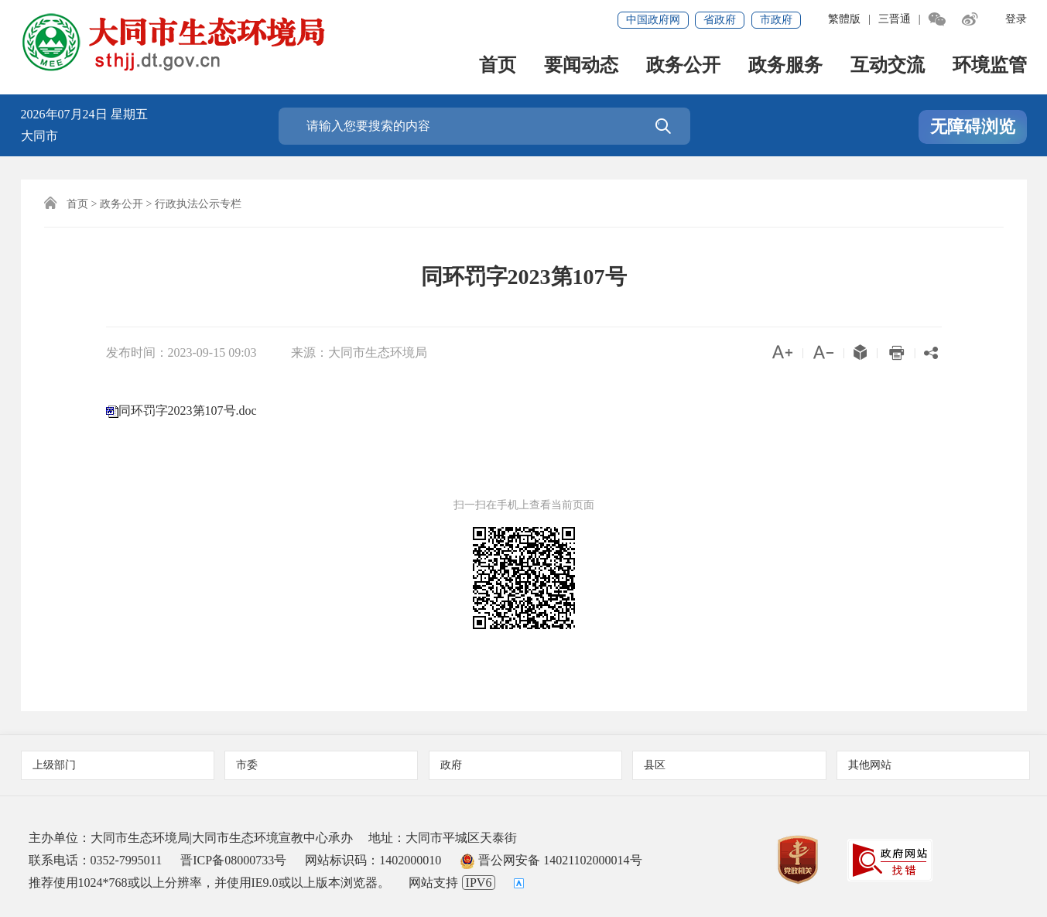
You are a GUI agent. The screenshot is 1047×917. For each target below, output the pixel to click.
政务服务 (785, 66)
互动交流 (887, 66)
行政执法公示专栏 (198, 204)
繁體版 (844, 19)
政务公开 (683, 66)
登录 (1016, 19)
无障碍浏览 (972, 126)
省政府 (719, 20)
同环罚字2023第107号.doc (187, 410)
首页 (497, 66)
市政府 (776, 20)
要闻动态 (581, 66)
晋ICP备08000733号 (233, 860)
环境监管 (990, 66)
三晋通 (894, 19)
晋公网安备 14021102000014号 (551, 860)
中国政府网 (653, 20)
